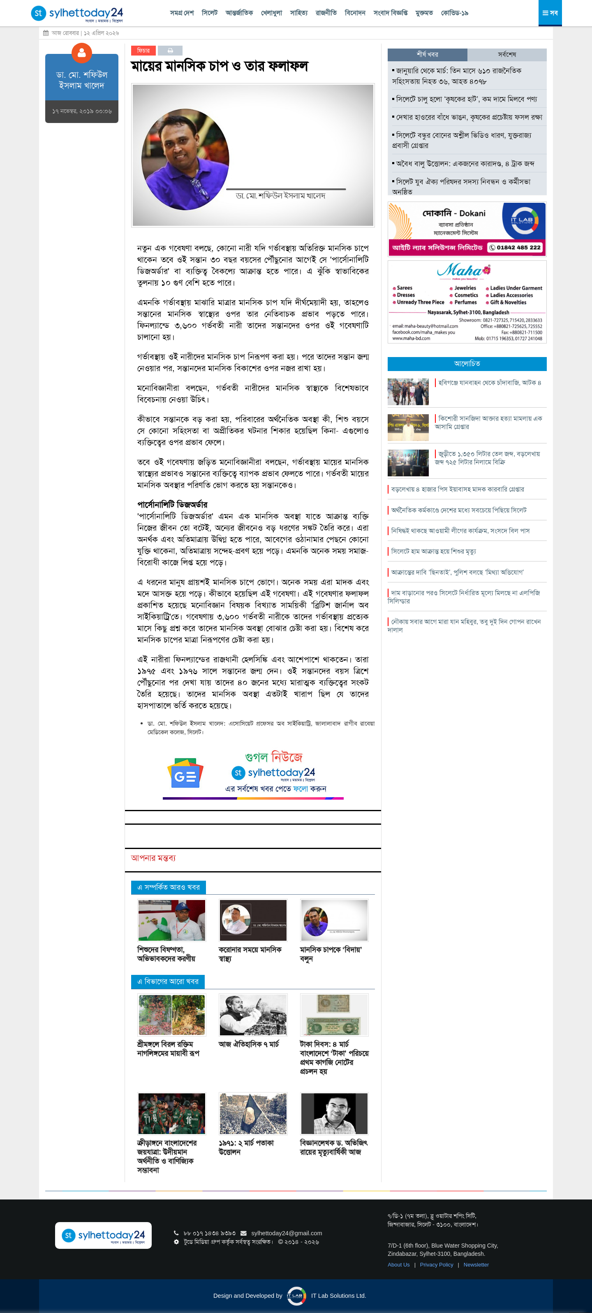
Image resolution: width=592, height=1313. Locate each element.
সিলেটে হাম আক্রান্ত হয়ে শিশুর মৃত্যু (433, 551)
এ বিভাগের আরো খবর (168, 981)
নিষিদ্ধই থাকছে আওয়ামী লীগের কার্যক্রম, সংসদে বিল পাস (460, 531)
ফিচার (143, 50)
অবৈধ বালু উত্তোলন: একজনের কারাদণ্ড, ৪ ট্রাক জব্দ (463, 164)
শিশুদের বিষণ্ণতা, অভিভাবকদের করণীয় (166, 954)
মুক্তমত (424, 13)
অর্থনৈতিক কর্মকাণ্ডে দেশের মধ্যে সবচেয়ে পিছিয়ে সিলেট (459, 510)
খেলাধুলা (271, 13)
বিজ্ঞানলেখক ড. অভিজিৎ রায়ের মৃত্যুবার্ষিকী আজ (334, 1147)
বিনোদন (355, 13)
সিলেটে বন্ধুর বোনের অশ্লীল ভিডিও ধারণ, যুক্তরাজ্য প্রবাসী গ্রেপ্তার (461, 140)
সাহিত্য (299, 13)
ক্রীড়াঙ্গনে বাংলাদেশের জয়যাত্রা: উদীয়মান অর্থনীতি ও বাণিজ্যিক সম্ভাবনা (167, 1156)
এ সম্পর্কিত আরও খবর (168, 887)
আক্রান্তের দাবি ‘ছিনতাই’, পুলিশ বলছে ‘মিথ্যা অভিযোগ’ (457, 572)
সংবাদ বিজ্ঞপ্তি (390, 13)
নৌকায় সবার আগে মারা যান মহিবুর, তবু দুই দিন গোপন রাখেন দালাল (464, 625)
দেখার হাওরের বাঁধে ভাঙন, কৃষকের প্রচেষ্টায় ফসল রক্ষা (467, 117)
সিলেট (209, 13)
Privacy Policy (437, 1265)
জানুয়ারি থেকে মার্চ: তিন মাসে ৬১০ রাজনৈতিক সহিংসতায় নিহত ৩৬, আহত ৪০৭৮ (456, 76)
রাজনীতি (326, 13)
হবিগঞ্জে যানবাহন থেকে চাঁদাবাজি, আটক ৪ (490, 382)
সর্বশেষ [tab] (507, 54)
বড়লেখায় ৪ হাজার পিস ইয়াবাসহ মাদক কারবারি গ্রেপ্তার (457, 489)
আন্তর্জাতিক (239, 13)
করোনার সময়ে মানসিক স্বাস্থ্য (250, 954)
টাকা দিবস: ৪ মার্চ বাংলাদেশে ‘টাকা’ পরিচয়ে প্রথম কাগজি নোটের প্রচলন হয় (334, 1057)
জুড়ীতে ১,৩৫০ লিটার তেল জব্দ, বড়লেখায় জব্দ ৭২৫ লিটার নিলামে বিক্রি (487, 458)
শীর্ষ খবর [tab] (427, 54)
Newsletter (476, 1265)
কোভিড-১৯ (454, 13)
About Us (399, 1265)
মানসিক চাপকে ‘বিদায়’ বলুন (331, 954)
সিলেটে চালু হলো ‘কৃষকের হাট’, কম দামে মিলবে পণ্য (464, 99)
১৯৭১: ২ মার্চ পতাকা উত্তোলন (246, 1147)
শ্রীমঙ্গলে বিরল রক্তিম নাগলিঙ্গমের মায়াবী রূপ (168, 1048)
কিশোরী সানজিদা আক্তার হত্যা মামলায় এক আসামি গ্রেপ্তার (488, 422)
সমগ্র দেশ (182, 13)
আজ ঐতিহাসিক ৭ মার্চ (249, 1044)
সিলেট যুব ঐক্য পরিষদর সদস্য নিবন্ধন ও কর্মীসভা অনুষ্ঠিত (461, 187)
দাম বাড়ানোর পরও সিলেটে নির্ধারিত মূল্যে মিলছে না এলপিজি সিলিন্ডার (464, 597)
